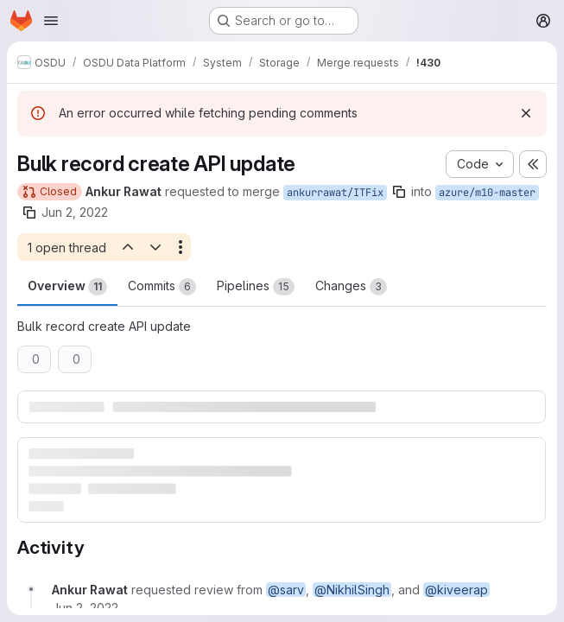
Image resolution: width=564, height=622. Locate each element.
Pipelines (256, 286)
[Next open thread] (155, 247)
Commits (162, 286)
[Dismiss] (526, 113)
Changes (351, 286)
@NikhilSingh (352, 589)
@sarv (286, 589)
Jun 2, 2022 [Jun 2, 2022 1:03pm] (74, 212)
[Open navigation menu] (51, 21)
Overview (67, 286)
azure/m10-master (487, 193)
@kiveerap (456, 589)
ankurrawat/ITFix (335, 193)
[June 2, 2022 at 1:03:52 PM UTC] (85, 607)
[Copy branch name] (399, 191)
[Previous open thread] (127, 247)
